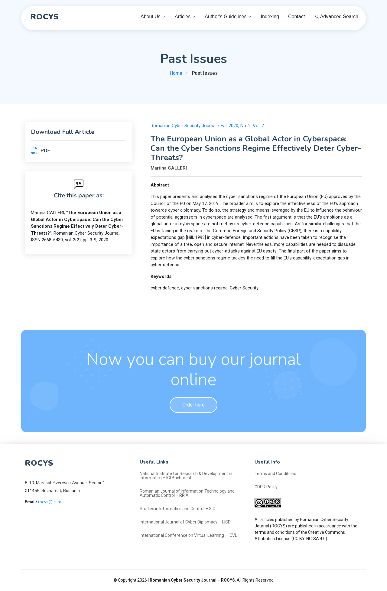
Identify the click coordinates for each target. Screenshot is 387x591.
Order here (193, 417)
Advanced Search (336, 16)
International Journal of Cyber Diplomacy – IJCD (185, 522)
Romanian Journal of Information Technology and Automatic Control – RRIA (187, 493)
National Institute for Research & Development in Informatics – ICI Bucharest (186, 475)
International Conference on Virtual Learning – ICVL (188, 535)
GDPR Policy (266, 487)
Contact (296, 16)
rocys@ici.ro (49, 502)
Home (176, 73)
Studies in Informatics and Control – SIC (177, 509)
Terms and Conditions (275, 473)
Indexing (270, 16)
